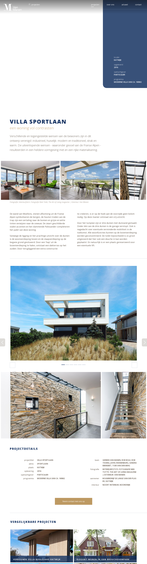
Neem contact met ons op (73, 394)
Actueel (125, 4)
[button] (19, 211)
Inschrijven (130, 536)
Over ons (110, 4)
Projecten (35, 4)
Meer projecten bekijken (73, 498)
